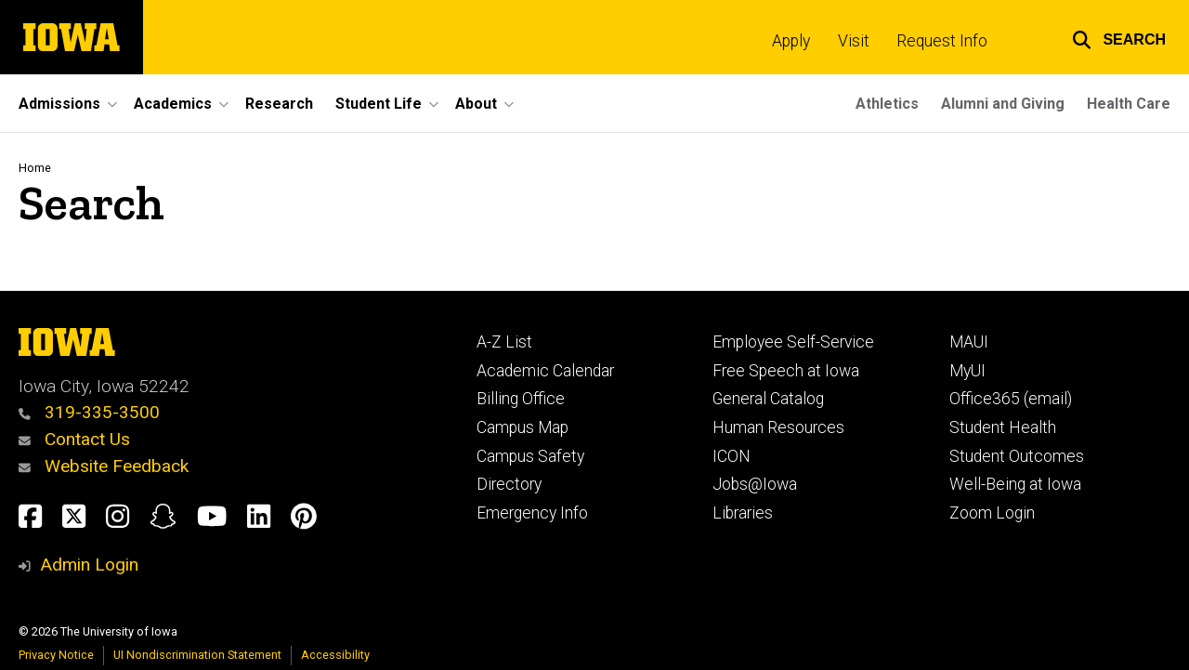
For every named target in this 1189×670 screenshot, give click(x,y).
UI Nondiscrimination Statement (197, 655)
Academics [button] (173, 103)
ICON (731, 456)
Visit (853, 41)
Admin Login (89, 564)
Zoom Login (992, 513)
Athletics (887, 103)
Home (35, 168)
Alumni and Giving (1003, 103)
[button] (1119, 37)
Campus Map (522, 427)
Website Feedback (104, 466)
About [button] (476, 103)
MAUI (968, 342)
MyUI (967, 370)
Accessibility (335, 655)
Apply (791, 41)
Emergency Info (532, 513)
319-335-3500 (89, 412)
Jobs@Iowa (754, 484)
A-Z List (504, 342)
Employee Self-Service (793, 342)
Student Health (1002, 427)
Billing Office (521, 398)
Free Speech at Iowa (785, 370)
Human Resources (778, 427)
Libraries (742, 513)
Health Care (1128, 103)
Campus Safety (530, 456)
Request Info (941, 41)
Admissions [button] (59, 103)
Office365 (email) (1010, 398)
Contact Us (74, 439)
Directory (509, 484)
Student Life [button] (378, 103)
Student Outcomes (1016, 456)
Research (279, 103)
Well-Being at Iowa (1015, 484)
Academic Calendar (545, 370)
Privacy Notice (56, 655)
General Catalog (768, 398)
